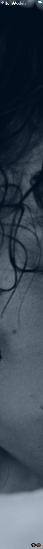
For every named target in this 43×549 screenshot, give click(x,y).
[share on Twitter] (8, 548)
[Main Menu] (2, 2)
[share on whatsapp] (10, 548)
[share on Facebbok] (5, 548)
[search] (38, 2)
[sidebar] (40, 2)
